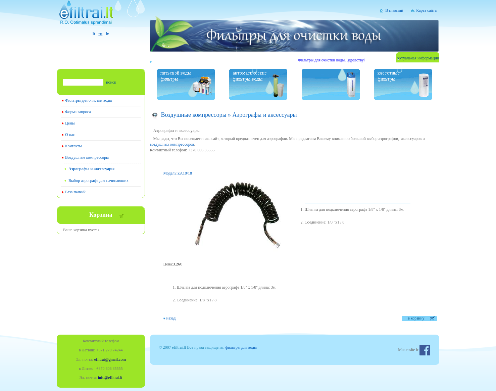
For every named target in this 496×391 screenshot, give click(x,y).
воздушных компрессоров (172, 144)
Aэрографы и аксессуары (91, 168)
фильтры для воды (241, 347)
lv (107, 34)
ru (100, 34)
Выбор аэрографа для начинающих (98, 180)
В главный (394, 10)
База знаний (75, 192)
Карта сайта (426, 10)
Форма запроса (78, 111)
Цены (70, 123)
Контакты (73, 146)
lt (94, 34)
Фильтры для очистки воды (88, 100)
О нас (70, 134)
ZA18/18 (177, 173)
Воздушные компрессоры (87, 157)
